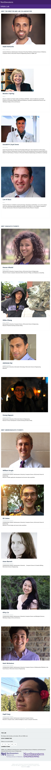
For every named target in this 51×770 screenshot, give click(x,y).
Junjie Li (28, 766)
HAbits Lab (5, 6)
